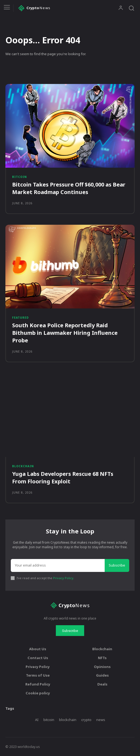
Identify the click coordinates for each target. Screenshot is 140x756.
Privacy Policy (63, 578)
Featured (20, 317)
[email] (58, 565)
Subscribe (117, 565)
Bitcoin (19, 176)
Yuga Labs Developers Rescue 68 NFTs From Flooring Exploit (62, 477)
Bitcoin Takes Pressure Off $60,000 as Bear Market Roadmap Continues (68, 188)
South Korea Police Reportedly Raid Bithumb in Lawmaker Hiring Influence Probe (65, 333)
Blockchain (23, 466)
